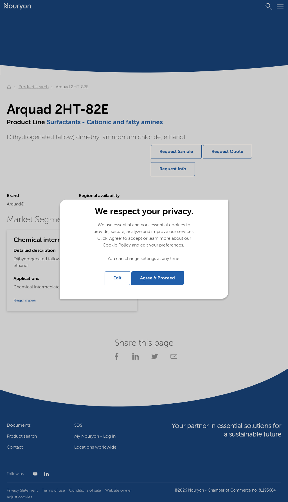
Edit (117, 277)
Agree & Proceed (157, 277)
